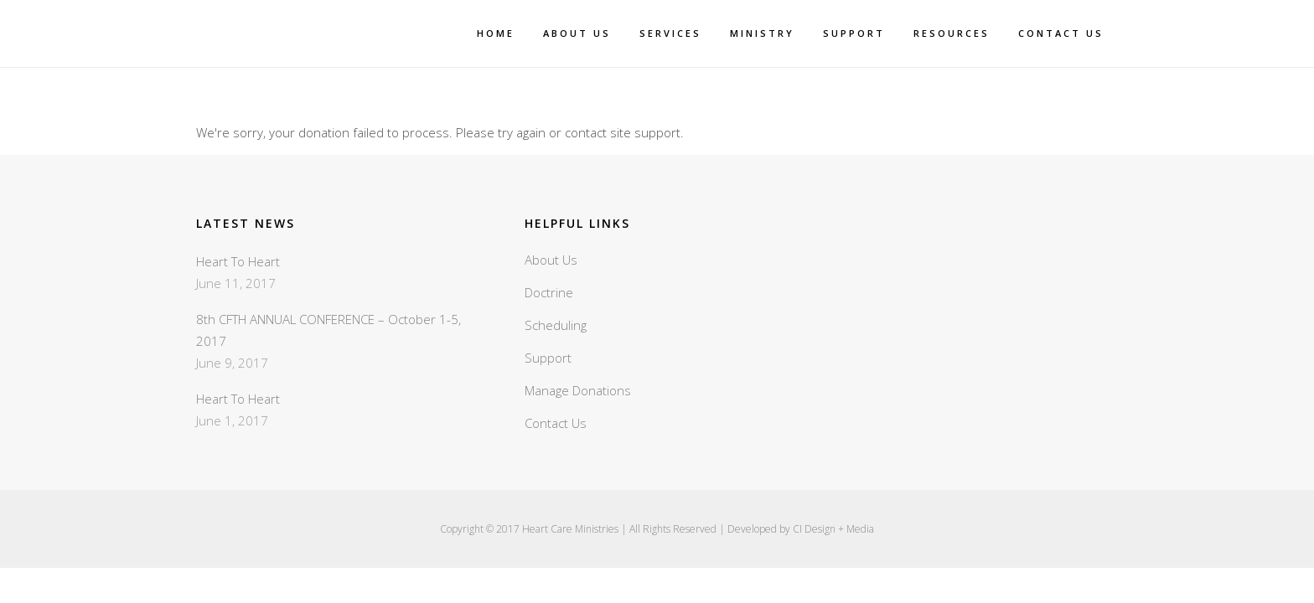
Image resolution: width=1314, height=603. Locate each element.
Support (548, 357)
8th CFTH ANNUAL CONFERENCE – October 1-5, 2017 (328, 330)
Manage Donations (578, 390)
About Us (551, 259)
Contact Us (556, 423)
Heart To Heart (238, 261)
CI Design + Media (833, 529)
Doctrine (549, 292)
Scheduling (556, 325)
